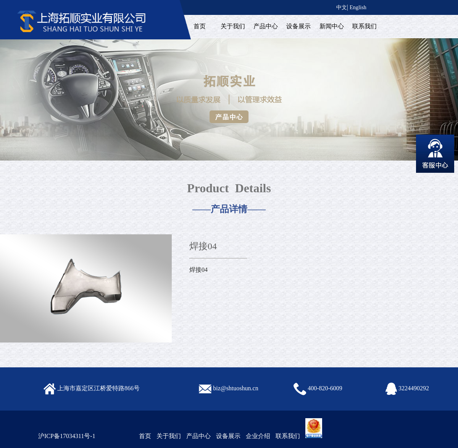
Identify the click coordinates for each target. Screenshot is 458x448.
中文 (341, 7)
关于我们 (233, 26)
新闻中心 (331, 26)
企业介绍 (258, 436)
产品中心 (265, 26)
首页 (200, 26)
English (358, 7)
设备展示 (298, 26)
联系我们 (364, 26)
